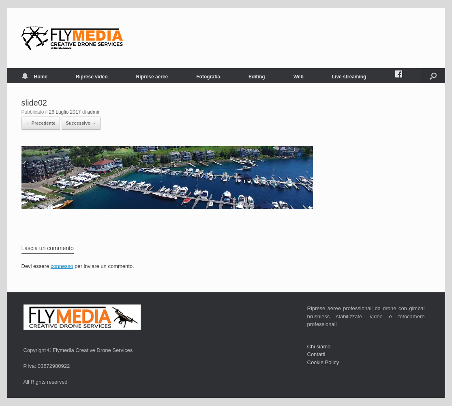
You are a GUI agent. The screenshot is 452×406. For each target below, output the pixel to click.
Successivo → (81, 123)
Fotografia (208, 77)
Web (298, 77)
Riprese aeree (152, 77)
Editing (256, 77)
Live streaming (349, 77)
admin (94, 112)
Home (34, 77)
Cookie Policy (323, 362)
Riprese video (92, 77)
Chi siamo (319, 346)
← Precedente (41, 123)
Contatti (316, 354)
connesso (62, 266)
